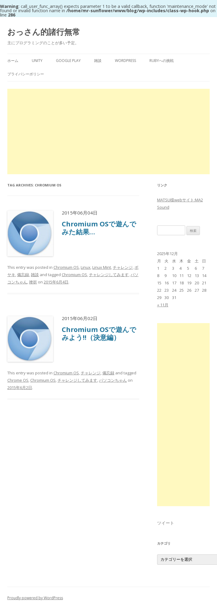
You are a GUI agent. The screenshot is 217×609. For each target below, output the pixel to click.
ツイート (165, 523)
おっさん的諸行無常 (43, 31)
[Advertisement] (108, 131)
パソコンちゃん (113, 380)
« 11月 (162, 305)
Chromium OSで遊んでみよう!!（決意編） (99, 333)
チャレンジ (123, 267)
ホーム (12, 60)
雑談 (97, 60)
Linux (85, 267)
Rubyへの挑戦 (161, 60)
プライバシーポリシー (25, 74)
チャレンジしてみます (109, 274)
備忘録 (23, 274)
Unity (37, 60)
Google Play (68, 60)
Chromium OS (66, 267)
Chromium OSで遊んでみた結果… (99, 227)
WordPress (125, 60)
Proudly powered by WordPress (35, 597)
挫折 (33, 282)
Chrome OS (17, 380)
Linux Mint (101, 267)
